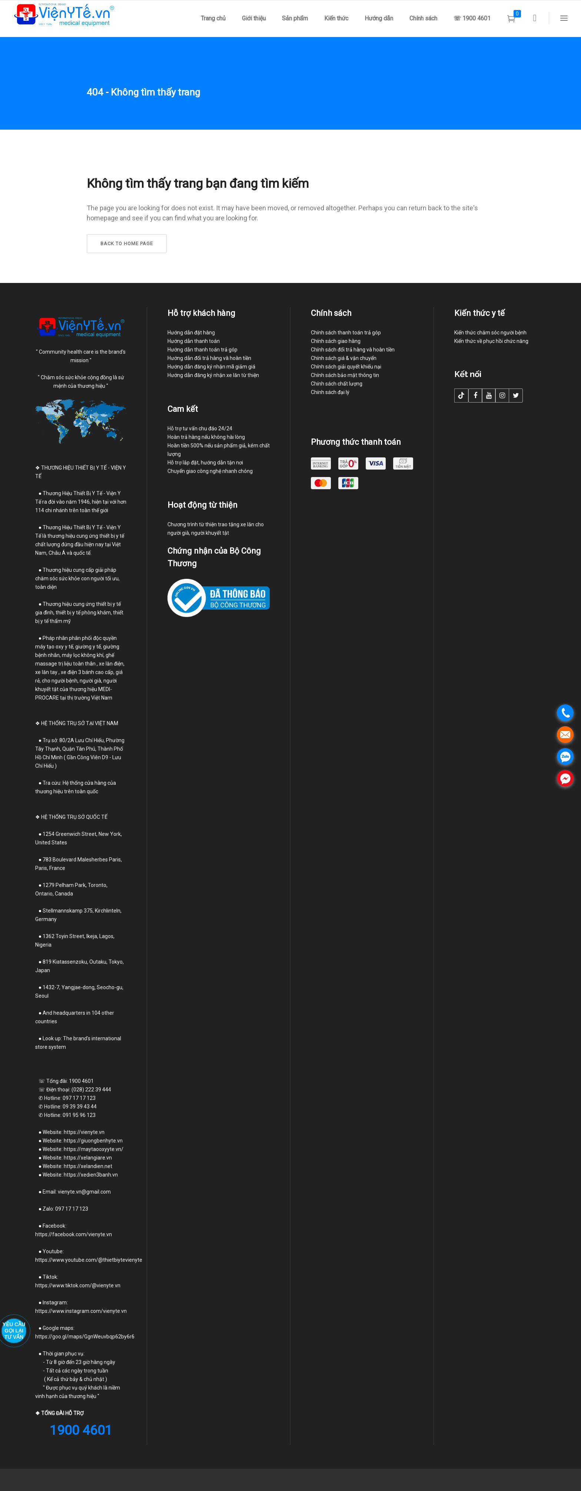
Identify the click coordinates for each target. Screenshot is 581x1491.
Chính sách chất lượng (336, 384)
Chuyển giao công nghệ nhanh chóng (210, 471)
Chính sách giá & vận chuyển (343, 358)
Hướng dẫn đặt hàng (191, 333)
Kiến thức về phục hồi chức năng (491, 341)
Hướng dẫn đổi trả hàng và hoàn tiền (209, 358)
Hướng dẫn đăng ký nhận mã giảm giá (211, 367)
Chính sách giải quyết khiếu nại (346, 367)
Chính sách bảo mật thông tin (345, 375)
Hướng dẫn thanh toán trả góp (202, 350)
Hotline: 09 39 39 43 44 (66, 1107)
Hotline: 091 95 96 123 (70, 1115)
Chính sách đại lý (330, 392)
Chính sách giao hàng (336, 341)
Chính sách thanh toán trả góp (346, 333)
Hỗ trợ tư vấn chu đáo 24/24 (199, 428)
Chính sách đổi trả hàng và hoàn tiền (353, 350)
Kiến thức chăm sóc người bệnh (490, 333)
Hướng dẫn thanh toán (193, 341)
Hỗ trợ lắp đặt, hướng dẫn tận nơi (205, 463)
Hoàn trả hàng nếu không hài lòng (206, 437)
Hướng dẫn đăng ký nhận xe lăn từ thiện (213, 375)
